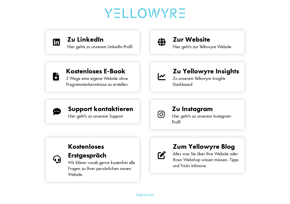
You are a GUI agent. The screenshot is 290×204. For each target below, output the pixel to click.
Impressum (145, 194)
